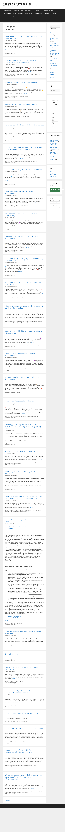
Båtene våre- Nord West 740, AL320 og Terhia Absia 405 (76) (55, 53)
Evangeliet (8, 52)
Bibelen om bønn (36, 16)
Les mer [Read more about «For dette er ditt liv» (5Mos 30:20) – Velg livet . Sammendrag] (27, 247)
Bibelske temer (27, 16)
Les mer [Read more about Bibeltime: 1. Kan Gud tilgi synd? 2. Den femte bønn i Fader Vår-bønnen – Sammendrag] (21, 158)
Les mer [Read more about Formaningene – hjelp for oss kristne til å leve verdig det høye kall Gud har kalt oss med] (18, 702)
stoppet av (55, 190)
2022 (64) (52, 77)
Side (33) (51, 32)
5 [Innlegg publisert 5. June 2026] (56, 202)
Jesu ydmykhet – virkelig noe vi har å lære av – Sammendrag (21, 215)
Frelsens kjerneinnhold (17, 16)
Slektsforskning (8, 13)
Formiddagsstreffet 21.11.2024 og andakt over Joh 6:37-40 (23, 472)
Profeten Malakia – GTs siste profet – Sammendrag (23, 104)
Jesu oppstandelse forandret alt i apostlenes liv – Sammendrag (22, 378)
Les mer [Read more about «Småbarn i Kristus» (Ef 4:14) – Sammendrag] (25, 93)
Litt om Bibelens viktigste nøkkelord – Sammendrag (24, 169)
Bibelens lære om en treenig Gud (14, 616)
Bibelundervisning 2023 (18, 10)
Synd (29, 161)
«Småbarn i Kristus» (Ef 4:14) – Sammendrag (21, 83)
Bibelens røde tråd (29, 13)
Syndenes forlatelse (33, 161)
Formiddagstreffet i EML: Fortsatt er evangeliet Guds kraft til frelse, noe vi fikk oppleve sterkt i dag (24, 497)
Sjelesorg (55, 13)
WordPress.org (53, 176)
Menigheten (26, 96)
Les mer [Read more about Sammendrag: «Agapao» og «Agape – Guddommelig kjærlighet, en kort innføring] (20, 271)
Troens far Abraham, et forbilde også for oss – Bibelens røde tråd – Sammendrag (22, 61)
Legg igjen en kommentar (10, 53)
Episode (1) (52, 34)
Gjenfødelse (25, 462)
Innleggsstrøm (53, 173)
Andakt (7, 488)
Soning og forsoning (17, 322)
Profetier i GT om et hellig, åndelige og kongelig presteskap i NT (22, 668)
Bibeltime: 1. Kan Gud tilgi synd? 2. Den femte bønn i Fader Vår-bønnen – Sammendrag (24, 148)
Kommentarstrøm (53, 174)
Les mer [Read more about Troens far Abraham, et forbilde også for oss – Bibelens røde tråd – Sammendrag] (29, 71)
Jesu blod (26, 321)
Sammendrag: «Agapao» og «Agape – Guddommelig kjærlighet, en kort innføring (24, 259)
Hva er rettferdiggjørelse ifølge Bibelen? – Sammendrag (20, 354)
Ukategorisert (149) (54, 47)
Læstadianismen (29, 10)
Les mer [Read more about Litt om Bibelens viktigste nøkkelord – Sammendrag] (6, 180)
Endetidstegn (39, 13)
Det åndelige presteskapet (11, 682)
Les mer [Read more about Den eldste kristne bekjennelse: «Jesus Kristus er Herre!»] (6, 620)
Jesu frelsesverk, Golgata (32, 321)
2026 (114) (52, 71)
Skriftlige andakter (46, 16)
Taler (15, 13)
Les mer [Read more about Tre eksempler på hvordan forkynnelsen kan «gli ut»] (7, 739)
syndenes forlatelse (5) (54, 65)
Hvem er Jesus (48, 13)
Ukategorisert (33, 227)
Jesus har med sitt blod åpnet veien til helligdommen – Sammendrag (24, 332)
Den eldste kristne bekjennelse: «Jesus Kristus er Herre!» (22, 521)
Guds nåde (26, 205)
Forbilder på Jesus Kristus (25, 74)
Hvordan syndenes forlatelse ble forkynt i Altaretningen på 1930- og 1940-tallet (20, 751)
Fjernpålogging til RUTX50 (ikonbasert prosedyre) (54, 145)
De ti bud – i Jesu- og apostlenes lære (25, 20)
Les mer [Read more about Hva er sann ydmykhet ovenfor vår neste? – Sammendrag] (35, 202)
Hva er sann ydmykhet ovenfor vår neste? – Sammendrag (20, 192)
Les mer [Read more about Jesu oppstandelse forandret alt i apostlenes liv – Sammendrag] (13, 389)
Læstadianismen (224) (54, 45)
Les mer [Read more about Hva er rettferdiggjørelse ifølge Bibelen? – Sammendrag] (20, 366)
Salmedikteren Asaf (12, 654)
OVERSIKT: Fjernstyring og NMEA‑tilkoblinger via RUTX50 (55, 140)
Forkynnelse (12, 52)
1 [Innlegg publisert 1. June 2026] (52, 110)
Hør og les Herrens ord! (17, 3)
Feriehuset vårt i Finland (49, 10)
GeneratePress (41, 805)
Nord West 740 (39, 10)
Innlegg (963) (52, 30)
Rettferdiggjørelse (39, 368)
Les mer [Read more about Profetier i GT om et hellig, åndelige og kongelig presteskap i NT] (14, 678)
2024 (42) (52, 74)
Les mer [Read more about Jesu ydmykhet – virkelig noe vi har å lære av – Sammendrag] (32, 225)
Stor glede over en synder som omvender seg (21, 451)
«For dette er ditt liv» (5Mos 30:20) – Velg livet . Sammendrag (22, 237)
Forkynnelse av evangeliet (20, 52)
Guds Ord (22, 161)
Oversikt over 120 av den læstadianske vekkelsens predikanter (23, 633)
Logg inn (51, 171)
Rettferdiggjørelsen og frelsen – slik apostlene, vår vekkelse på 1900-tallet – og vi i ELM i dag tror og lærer (23, 426)
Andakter (21, 13)
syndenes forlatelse (13, 443)
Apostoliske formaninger (9, 20)
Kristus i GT (26, 138)
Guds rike (33, 462)
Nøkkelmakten (7, 441)
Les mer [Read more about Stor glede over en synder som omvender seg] (40, 459)
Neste (9, 800)
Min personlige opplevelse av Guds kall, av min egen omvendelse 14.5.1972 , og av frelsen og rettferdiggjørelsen (24, 777)
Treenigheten (7, 16)
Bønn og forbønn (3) (54, 66)
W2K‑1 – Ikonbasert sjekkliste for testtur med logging (54, 158)
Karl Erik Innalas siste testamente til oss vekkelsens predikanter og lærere (23, 37)
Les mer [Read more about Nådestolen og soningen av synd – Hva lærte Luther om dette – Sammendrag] (8, 318)
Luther (32, 52)
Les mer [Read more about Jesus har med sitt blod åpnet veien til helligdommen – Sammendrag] (32, 342)
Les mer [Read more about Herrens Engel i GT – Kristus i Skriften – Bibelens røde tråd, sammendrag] (33, 136)
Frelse (21, 116)
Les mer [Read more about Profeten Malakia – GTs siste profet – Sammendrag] (30, 113)
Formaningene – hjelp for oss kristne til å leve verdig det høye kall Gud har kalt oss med (24, 692)
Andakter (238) (53, 43)
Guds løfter (16, 138)
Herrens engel (21, 138)
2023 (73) (52, 76)
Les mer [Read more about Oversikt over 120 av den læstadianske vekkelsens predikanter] (28, 643)
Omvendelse (13, 441)
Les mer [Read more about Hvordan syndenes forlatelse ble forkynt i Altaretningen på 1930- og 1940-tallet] (16, 762)
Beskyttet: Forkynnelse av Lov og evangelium (21, 713)
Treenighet (20, 623)
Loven (26, 721)
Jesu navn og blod (11, 463)
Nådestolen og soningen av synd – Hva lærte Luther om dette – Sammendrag (24, 307)
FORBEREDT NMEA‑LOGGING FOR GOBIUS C (54, 154)
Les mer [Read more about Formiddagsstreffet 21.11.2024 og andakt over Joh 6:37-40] (27, 482)
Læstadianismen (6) (54, 61)
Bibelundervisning (8, 10)
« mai (53, 126)
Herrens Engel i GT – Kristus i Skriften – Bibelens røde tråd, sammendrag (24, 126)
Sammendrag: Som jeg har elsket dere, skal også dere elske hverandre (23, 283)
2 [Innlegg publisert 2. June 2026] (53, 110)
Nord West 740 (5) (53, 63)
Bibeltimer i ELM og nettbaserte (41, 20)
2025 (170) (52, 72)
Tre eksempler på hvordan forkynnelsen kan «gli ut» (24, 728)
